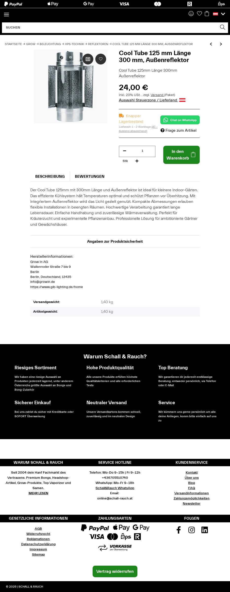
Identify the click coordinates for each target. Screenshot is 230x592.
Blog (191, 483)
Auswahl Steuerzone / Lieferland (152, 100)
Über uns (192, 478)
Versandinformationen (191, 493)
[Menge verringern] (124, 151)
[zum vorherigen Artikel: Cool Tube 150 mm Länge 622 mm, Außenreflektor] (211, 44)
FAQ (191, 488)
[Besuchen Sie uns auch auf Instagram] (192, 532)
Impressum (38, 549)
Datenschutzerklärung (38, 544)
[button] (191, 14)
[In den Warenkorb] (181, 155)
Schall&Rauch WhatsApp (115, 488)
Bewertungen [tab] (89, 176)
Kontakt (192, 473)
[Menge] (142, 151)
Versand (157, 95)
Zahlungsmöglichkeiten (192, 498)
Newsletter (191, 504)
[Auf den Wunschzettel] (100, 59)
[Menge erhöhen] (136, 161)
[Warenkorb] (207, 14)
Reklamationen (38, 539)
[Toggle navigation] (6, 12)
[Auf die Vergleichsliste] (87, 59)
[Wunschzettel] (199, 14)
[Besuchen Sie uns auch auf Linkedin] (204, 532)
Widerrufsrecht (38, 534)
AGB (38, 529)
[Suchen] (110, 27)
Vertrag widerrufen (115, 571)
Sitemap (38, 555)
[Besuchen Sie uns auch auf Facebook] (178, 532)
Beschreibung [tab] (50, 176)
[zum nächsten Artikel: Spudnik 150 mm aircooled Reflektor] (221, 44)
